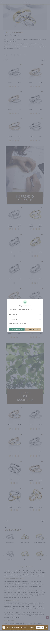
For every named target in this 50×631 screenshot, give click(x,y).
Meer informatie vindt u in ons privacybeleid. (18, 323)
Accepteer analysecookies (17, 329)
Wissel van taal (40, 627)
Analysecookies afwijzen (33, 329)
